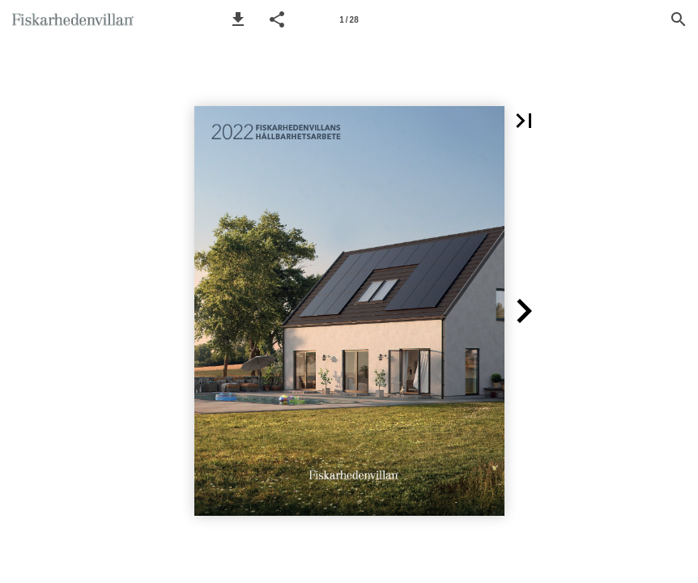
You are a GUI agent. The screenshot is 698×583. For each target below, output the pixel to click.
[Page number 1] (349, 19)
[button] (238, 19)
